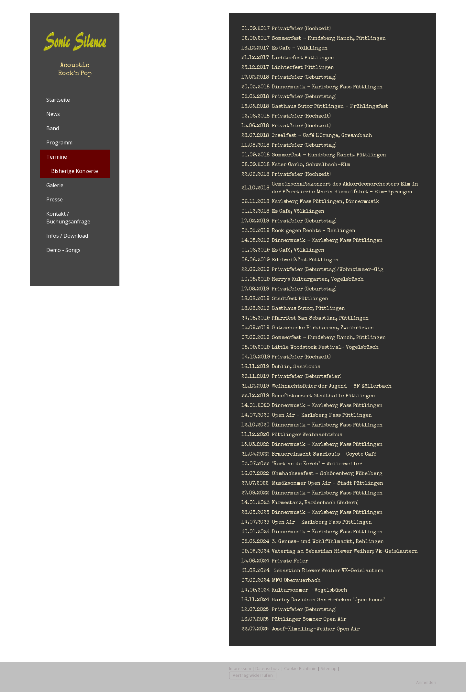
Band (52, 128)
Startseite (58, 99)
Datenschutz (267, 668)
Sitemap (329, 668)
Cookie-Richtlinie (300, 668)
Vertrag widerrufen (253, 675)
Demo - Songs (63, 250)
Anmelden (426, 682)
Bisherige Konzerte (74, 171)
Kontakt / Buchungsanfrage (68, 217)
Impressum (240, 668)
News (53, 114)
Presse (54, 199)
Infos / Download (67, 235)
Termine (56, 156)
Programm (59, 142)
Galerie (54, 185)
